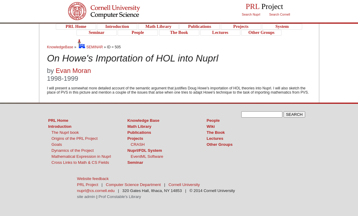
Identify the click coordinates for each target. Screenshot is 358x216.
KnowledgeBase (60, 47)
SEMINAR (90, 47)
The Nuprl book (65, 132)
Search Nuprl (251, 14)
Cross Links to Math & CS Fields (80, 162)
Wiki (211, 126)
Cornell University (116, 5)
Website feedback (93, 178)
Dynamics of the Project (73, 150)
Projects (135, 138)
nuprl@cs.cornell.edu (96, 190)
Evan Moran (73, 70)
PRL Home (58, 120)
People (213, 120)
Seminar (135, 162)
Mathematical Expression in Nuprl (81, 156)
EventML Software (147, 156)
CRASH (138, 144)
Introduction (60, 126)
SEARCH (294, 114)
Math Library (140, 126)
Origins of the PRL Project (75, 138)
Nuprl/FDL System (145, 150)
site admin (86, 196)
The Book (216, 132)
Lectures (215, 138)
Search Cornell (279, 14)
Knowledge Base (144, 120)
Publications (139, 132)
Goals (57, 144)
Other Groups (220, 144)
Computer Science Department (133, 184)
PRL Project (116, 16)
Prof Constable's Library (119, 196)
